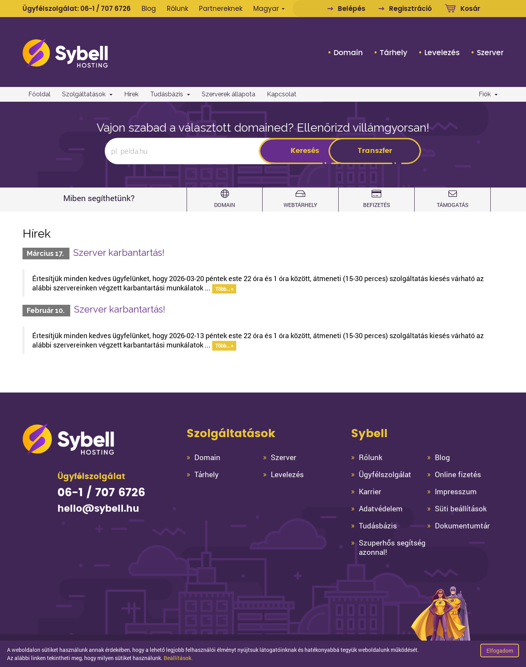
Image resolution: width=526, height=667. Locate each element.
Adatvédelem (381, 508)
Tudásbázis (170, 94)
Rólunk (177, 8)
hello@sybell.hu (98, 509)
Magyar (269, 8)
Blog (149, 8)
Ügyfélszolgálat (385, 474)
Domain (348, 52)
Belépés (351, 8)
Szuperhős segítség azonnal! (392, 547)
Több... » (224, 288)
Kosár (470, 8)
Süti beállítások (461, 508)
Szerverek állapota (228, 94)
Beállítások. (178, 658)
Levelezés (442, 52)
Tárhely (393, 52)
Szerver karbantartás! (118, 252)
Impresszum (456, 491)
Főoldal (39, 94)
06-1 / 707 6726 (105, 8)
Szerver (490, 52)
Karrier (370, 491)
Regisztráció (410, 8)
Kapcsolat (281, 94)
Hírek (131, 94)
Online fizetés (458, 474)
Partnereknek (220, 8)
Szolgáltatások (87, 94)
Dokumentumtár (462, 525)
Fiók (488, 94)
